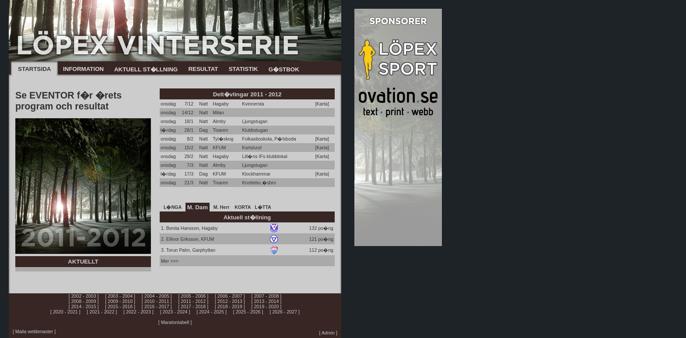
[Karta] (322, 103)
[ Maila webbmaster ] (34, 331)
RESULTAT (203, 69)
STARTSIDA (34, 69)
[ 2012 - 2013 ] (230, 301)
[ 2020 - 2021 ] (65, 311)
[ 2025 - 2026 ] (248, 311)
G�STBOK (284, 69)
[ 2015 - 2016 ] (120, 306)
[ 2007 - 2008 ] (267, 296)
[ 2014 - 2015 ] (84, 306)
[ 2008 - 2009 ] (84, 301)
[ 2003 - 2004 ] (120, 296)
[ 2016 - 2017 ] (157, 306)
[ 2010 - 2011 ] (157, 301)
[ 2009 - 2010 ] (120, 301)
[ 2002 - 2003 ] (84, 296)
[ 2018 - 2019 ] (230, 306)
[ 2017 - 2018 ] (193, 306)
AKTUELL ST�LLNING (145, 69)
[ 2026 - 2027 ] (285, 311)
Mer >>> (169, 261)
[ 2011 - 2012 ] (193, 301)
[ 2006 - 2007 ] (230, 296)
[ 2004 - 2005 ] (157, 296)
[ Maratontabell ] (175, 322)
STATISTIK (243, 69)
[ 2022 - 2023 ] (138, 311)
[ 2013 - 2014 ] (267, 301)
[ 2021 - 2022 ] (102, 311)
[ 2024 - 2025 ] (211, 311)
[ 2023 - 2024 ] (175, 311)
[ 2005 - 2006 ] (193, 296)
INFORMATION (83, 69)
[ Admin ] (328, 332)
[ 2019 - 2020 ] (267, 306)
